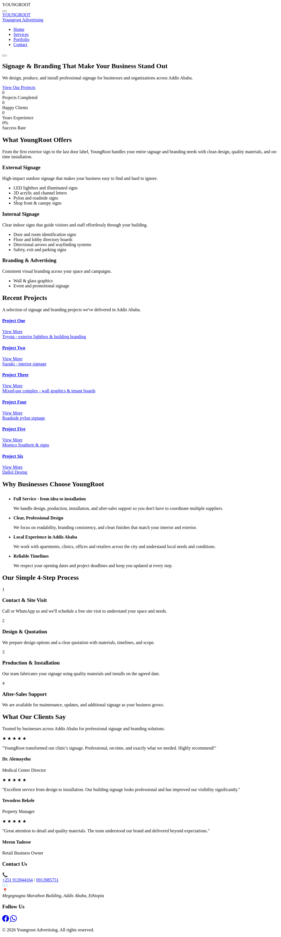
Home (18, 29)
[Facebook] (6, 920)
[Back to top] (4, 11)
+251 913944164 (17, 880)
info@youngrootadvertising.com (38, 885)
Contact (20, 44)
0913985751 (47, 880)
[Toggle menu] (4, 55)
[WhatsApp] (13, 920)
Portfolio (21, 39)
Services (21, 34)
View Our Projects (18, 87)
